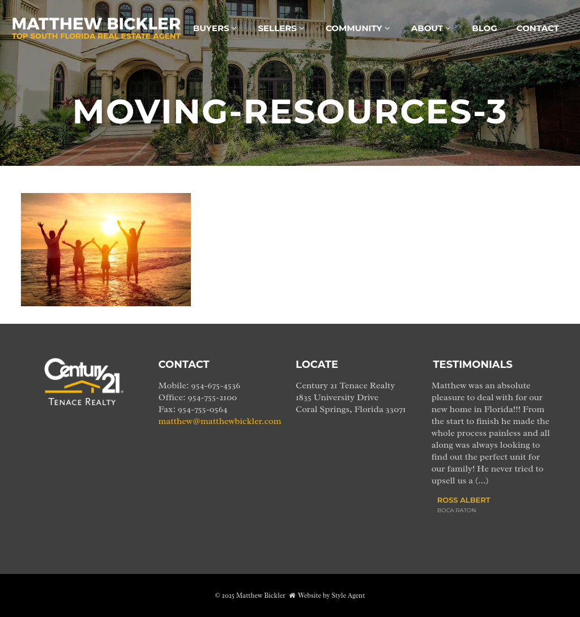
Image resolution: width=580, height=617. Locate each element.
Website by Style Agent (331, 595)
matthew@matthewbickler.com (220, 421)
